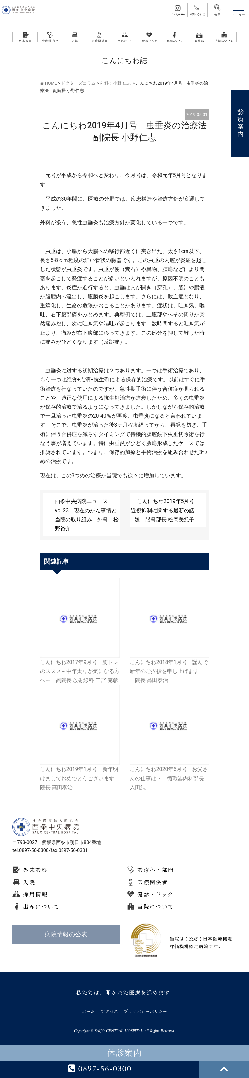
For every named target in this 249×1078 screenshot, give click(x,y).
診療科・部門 (155, 870)
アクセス (109, 1011)
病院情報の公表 (66, 934)
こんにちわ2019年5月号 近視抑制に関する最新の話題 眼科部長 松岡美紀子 (165, 510)
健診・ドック (155, 894)
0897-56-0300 (99, 1069)
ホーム (88, 1011)
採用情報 (35, 894)
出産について (41, 906)
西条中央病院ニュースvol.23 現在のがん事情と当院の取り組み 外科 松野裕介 (87, 515)
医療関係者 (152, 882)
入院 (29, 882)
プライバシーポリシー (145, 1011)
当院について (155, 906)
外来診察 (35, 870)
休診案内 (124, 1052)
